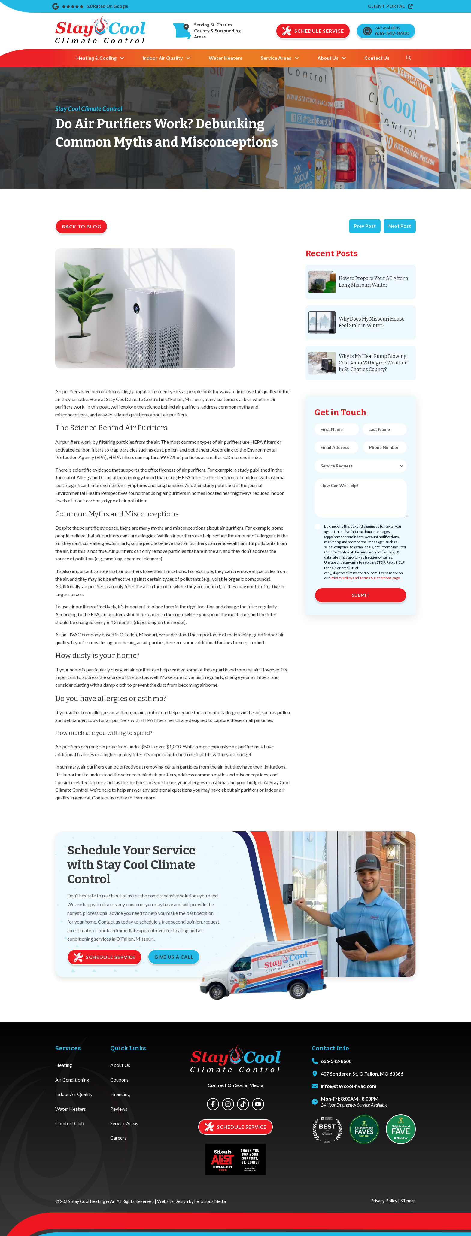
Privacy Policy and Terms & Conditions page (365, 578)
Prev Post (365, 226)
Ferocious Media (210, 1201)
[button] (408, 58)
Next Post (399, 226)
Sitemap (408, 1200)
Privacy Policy (383, 1200)
